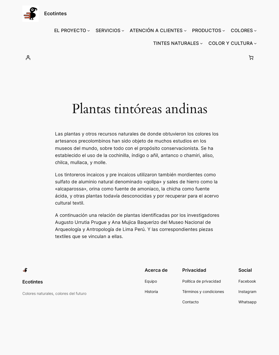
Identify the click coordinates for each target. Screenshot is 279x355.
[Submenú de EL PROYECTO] (88, 30)
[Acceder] (28, 57)
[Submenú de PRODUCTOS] (223, 30)
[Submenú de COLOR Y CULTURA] (255, 43)
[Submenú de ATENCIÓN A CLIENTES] (185, 30)
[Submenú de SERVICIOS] (123, 30)
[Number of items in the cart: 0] (251, 57)
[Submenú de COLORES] (255, 30)
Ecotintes (55, 13)
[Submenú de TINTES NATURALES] (201, 43)
